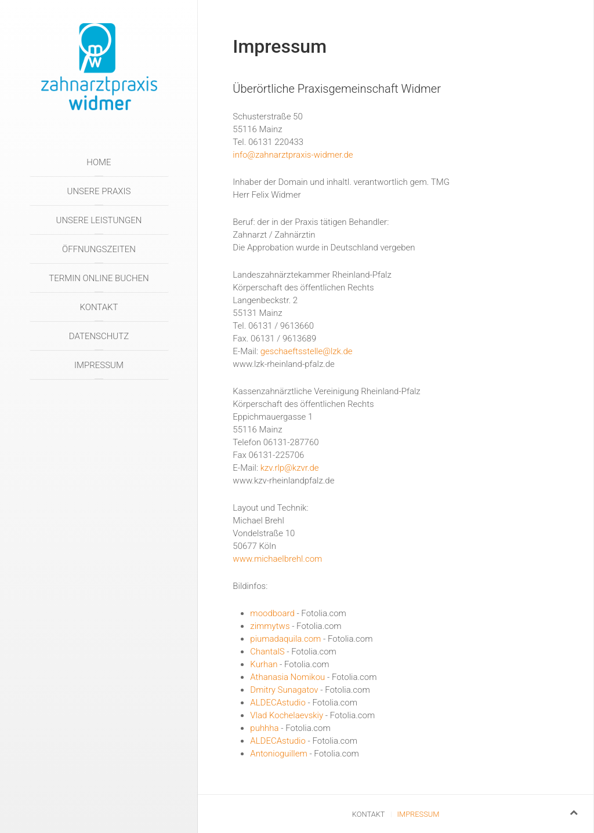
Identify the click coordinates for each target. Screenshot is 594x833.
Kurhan (263, 664)
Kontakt (98, 307)
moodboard (272, 613)
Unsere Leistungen (99, 220)
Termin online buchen (98, 278)
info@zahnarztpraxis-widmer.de (293, 155)
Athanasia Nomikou (287, 677)
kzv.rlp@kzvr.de (289, 468)
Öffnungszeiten (99, 249)
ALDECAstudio (278, 702)
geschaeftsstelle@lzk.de (306, 351)
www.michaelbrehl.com (277, 559)
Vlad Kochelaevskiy (286, 715)
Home (98, 162)
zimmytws (269, 626)
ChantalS (267, 651)
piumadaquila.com (285, 639)
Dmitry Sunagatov (284, 690)
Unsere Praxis (99, 191)
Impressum (99, 365)
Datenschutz (99, 336)
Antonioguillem (278, 753)
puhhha (264, 728)
